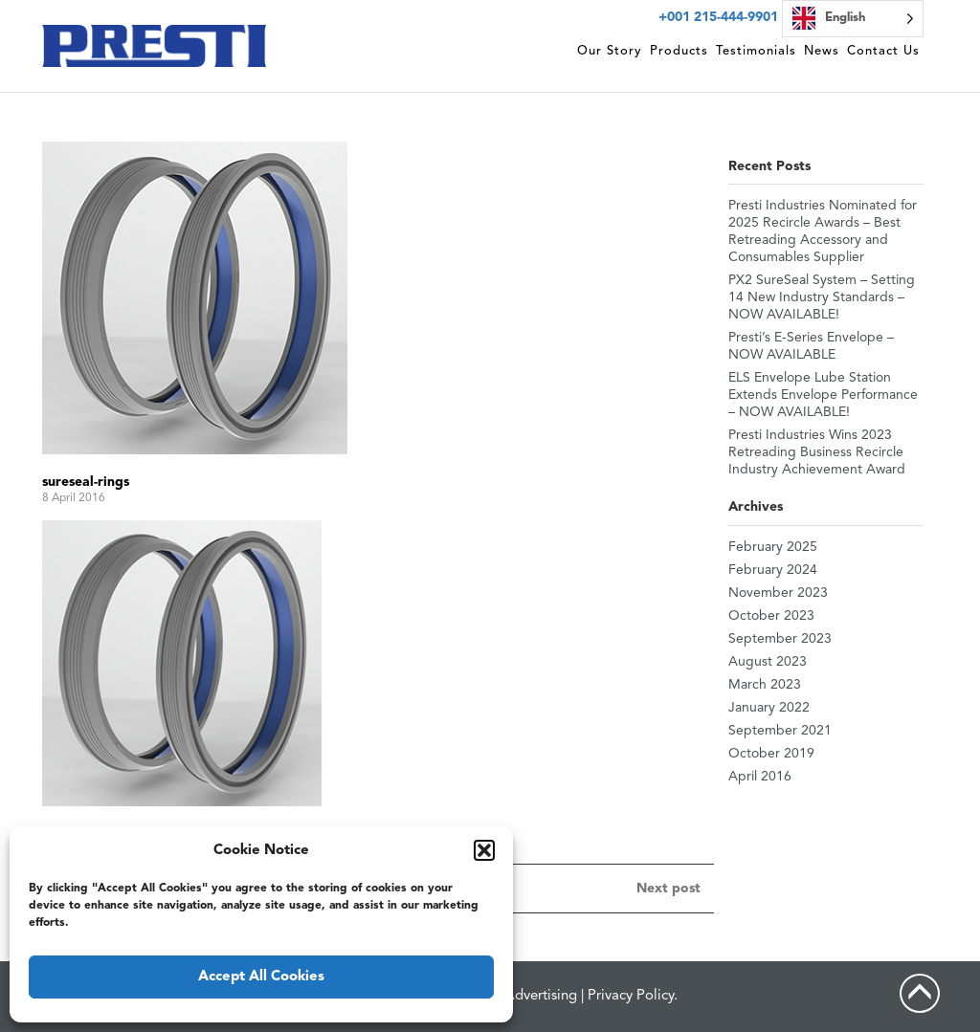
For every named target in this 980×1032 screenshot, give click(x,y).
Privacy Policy (631, 996)
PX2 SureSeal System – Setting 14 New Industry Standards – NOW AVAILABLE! (821, 297)
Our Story (609, 51)
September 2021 (780, 730)
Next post (668, 888)
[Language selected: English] (853, 18)
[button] (484, 850)
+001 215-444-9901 (718, 17)
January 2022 (769, 707)
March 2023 (764, 685)
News (821, 51)
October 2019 (771, 753)
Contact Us (883, 51)
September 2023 (780, 639)
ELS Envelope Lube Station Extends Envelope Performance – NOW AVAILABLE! (823, 395)
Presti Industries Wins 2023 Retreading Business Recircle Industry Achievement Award (816, 452)
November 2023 (778, 593)
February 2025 (772, 547)
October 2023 (771, 616)
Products (679, 51)
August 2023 (767, 662)
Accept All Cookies (261, 977)
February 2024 (772, 570)
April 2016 (759, 776)
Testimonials (756, 51)
